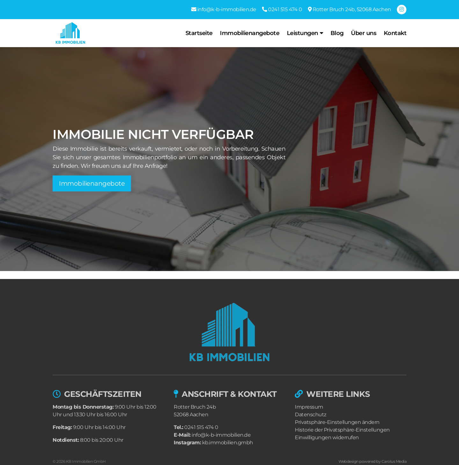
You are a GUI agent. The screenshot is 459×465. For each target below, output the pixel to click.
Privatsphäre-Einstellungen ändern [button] (337, 422)
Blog (337, 33)
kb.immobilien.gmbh (227, 443)
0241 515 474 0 (201, 427)
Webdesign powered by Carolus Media (372, 461)
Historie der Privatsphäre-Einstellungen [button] (342, 430)
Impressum (309, 407)
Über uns (363, 33)
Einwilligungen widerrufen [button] (327, 437)
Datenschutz (310, 414)
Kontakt (395, 33)
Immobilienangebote (249, 33)
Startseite (199, 33)
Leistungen (302, 33)
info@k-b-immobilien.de (221, 435)
